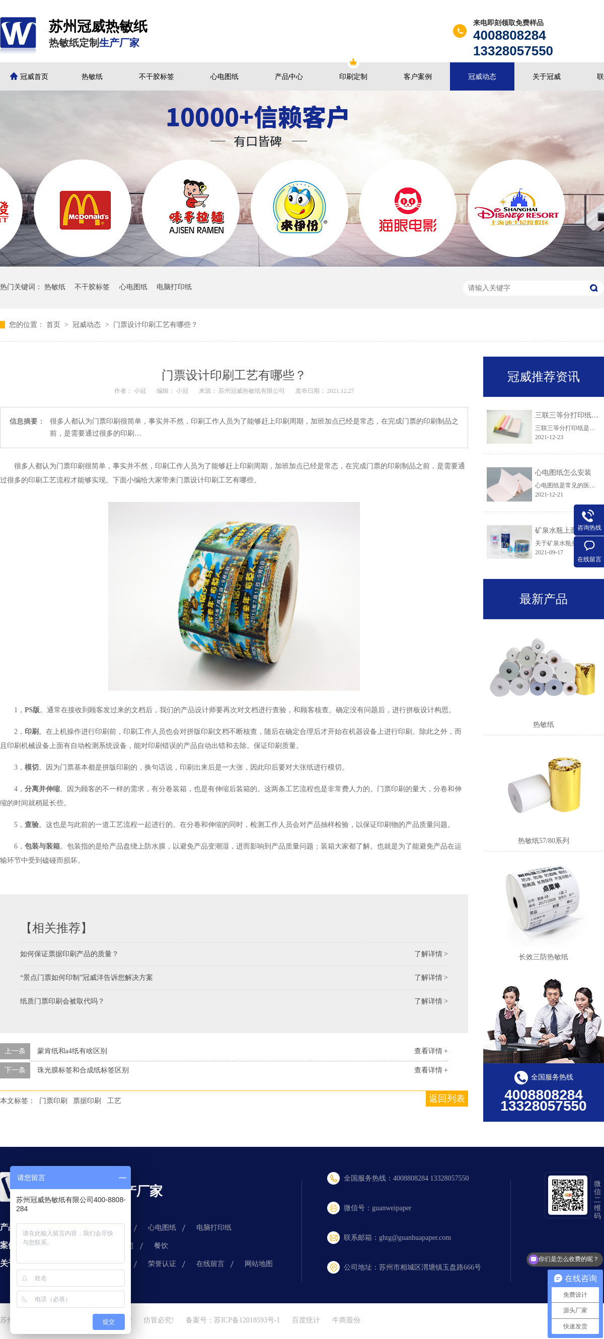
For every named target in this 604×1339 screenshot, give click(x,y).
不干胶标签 (156, 76)
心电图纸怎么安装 (563, 472)
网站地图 (259, 1264)
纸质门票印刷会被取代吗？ (62, 1001)
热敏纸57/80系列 (543, 841)
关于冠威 (547, 76)
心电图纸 (224, 76)
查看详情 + (431, 1051)
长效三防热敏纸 (543, 957)
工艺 (114, 1101)
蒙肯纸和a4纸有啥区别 (72, 1051)
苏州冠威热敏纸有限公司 (252, 390)
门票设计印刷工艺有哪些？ (155, 324)
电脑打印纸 (174, 287)
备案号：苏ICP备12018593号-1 (233, 1320)
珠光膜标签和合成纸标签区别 (83, 1070)
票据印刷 (87, 1101)
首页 (54, 324)
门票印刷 (53, 1101)
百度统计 (306, 1320)
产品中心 (289, 76)
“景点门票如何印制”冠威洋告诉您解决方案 (86, 977)
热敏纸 (92, 76)
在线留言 (210, 1264)
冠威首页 (34, 76)
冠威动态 (482, 76)
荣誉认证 (162, 1264)
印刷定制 (353, 76)
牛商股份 (346, 1320)
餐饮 (161, 1245)
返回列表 (447, 1099)
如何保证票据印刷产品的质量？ (69, 954)
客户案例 (418, 76)
